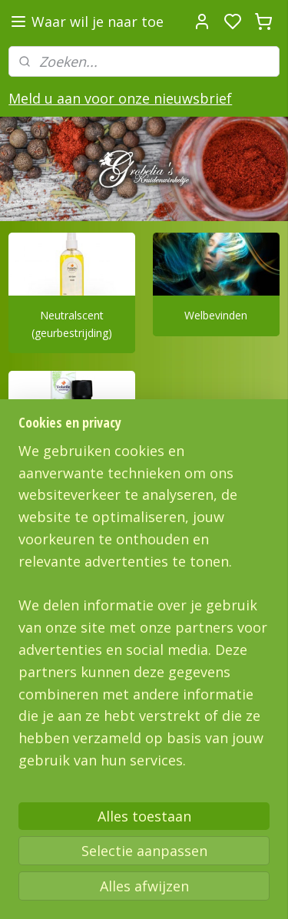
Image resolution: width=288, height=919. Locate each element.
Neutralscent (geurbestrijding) (71, 324)
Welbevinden (215, 316)
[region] (144, 612)
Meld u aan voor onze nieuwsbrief (120, 98)
